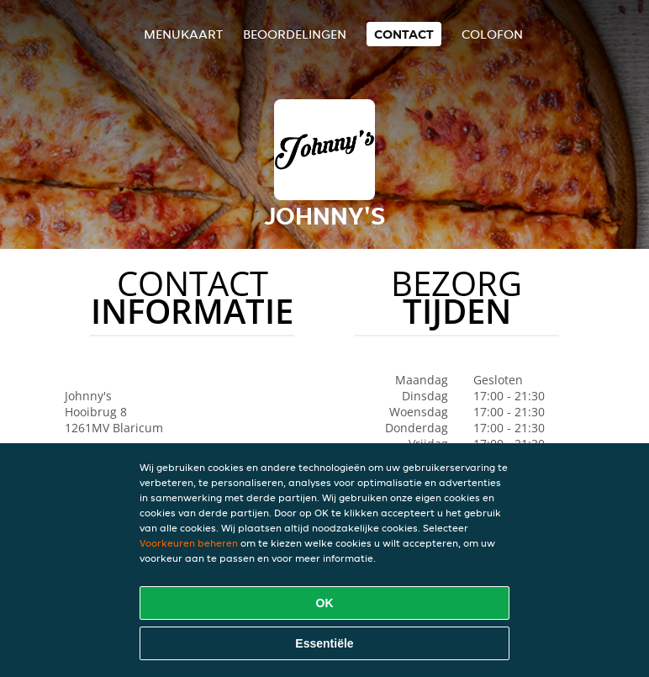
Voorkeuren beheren (189, 543)
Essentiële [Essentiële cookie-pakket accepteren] (324, 643)
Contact (404, 34)
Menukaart (183, 34)
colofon (492, 34)
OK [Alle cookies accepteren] (325, 603)
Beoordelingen (294, 34)
